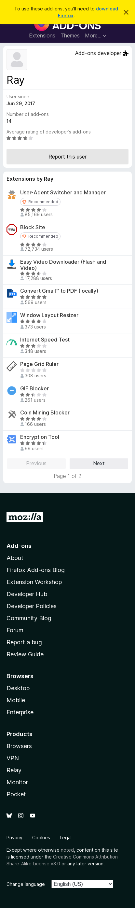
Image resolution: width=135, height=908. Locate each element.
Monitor (17, 782)
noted (67, 850)
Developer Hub (27, 594)
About (15, 557)
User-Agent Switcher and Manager (63, 192)
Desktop (18, 688)
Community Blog (29, 618)
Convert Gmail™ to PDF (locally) (59, 291)
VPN (13, 758)
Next (99, 463)
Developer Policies (32, 606)
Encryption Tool (39, 437)
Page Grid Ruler (39, 364)
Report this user (67, 156)
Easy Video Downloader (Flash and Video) (63, 265)
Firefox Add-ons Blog (36, 569)
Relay (14, 770)
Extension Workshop (34, 582)
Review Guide (25, 654)
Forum (15, 630)
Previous (36, 463)
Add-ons (19, 545)
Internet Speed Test (45, 340)
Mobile (16, 700)
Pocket (16, 794)
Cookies (41, 837)
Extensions (42, 35)
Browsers (19, 746)
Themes (70, 35)
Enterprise (20, 712)
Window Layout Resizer (49, 315)
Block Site (32, 227)
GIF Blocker (34, 388)
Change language (26, 884)
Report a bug (24, 642)
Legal (66, 837)
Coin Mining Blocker (45, 413)
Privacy (14, 837)
